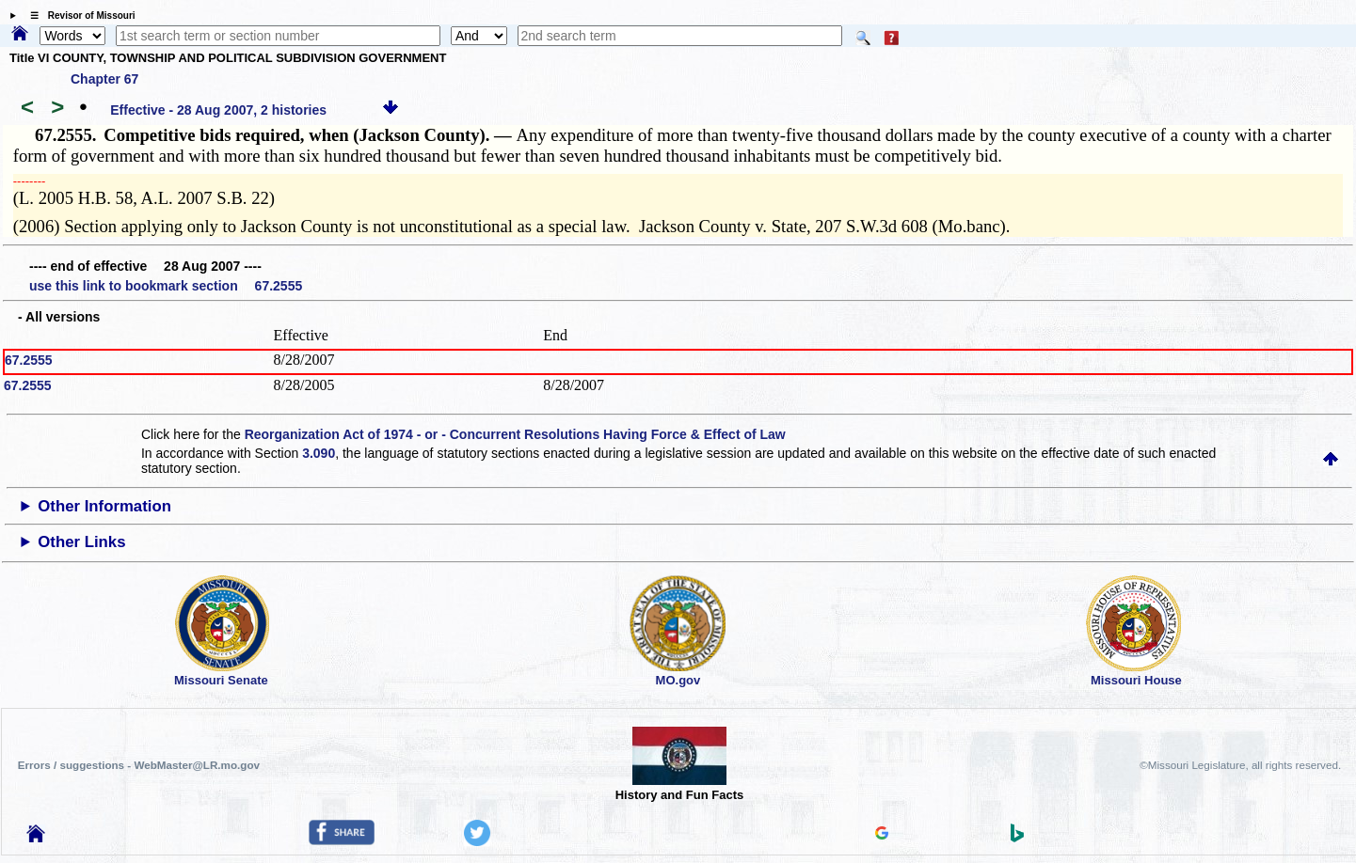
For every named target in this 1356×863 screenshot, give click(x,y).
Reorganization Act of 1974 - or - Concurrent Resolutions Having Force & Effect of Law (515, 434)
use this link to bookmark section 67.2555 (165, 285)
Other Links (81, 542)
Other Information (104, 506)
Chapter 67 (104, 78)
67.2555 (29, 360)
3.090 (318, 453)
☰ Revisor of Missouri (78, 15)
